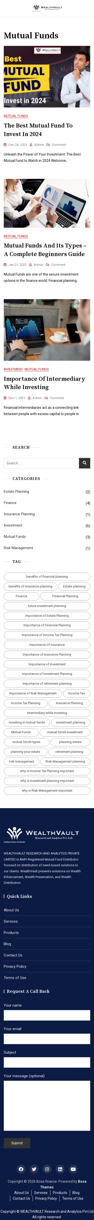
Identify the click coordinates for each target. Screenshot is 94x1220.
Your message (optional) (47, 1103)
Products (11, 932)
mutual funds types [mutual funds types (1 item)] (26, 742)
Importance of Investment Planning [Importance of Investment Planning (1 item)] (47, 674)
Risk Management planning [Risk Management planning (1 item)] (65, 761)
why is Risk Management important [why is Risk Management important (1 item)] (47, 790)
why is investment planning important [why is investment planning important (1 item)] (47, 781)
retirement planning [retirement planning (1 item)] (69, 752)
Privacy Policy (15, 966)
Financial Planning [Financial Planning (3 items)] (65, 596)
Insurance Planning (19, 514)
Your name (47, 1010)
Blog (7, 944)
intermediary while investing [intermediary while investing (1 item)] (47, 713)
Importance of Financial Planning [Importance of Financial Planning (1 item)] (47, 625)
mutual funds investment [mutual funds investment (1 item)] (65, 732)
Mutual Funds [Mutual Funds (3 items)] (21, 732)
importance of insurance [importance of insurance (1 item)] (47, 645)
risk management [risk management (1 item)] (21, 761)
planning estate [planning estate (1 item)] (70, 742)
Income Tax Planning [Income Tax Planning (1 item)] (25, 703)
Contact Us (13, 955)
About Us (11, 910)
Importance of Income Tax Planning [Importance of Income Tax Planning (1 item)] (47, 635)
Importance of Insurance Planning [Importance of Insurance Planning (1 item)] (47, 654)
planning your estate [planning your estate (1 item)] (25, 752)
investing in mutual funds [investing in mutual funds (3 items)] (27, 722)
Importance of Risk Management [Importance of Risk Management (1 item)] (33, 693)
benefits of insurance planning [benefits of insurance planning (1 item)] (30, 586)
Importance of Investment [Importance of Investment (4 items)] (47, 664)
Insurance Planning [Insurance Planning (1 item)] (69, 703)
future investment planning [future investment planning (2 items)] (47, 606)
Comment (59, 145)
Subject (47, 1057)
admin (39, 145)
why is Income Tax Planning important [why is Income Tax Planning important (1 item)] (47, 771)
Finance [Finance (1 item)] (21, 596)
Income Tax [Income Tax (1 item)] (76, 693)
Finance (10, 503)
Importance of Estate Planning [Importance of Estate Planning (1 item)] (47, 616)
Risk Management (18, 548)
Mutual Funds (16, 116)
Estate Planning (16, 491)
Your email (47, 1034)
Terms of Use (15, 977)
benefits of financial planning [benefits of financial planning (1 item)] (47, 576)
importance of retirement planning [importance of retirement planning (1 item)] (47, 683)
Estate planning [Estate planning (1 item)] (74, 586)
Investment (13, 369)
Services (11, 921)
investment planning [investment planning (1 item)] (70, 722)
